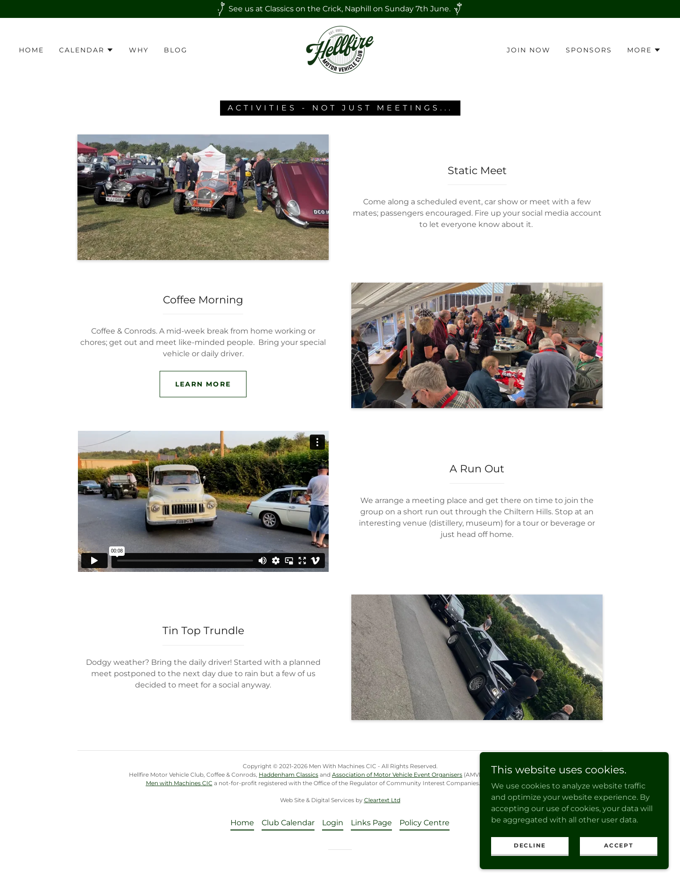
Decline (530, 845)
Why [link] (139, 50)
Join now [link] (529, 50)
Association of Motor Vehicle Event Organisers (397, 774)
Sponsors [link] (589, 50)
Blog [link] (175, 50)
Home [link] (31, 50)
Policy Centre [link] (425, 822)
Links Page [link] (371, 822)
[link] (340, 49)
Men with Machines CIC (179, 783)
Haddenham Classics (288, 774)
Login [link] (332, 822)
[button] (86, 50)
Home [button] (242, 822)
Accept (618, 845)
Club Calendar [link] (288, 822)
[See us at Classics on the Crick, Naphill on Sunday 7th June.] (340, 9)
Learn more (202, 384)
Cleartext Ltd (382, 800)
